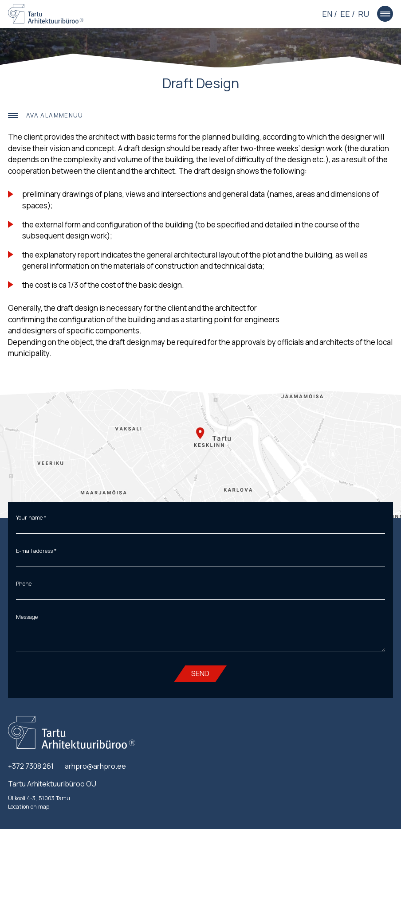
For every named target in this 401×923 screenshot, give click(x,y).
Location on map (28, 806)
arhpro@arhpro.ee (95, 766)
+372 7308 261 (31, 766)
